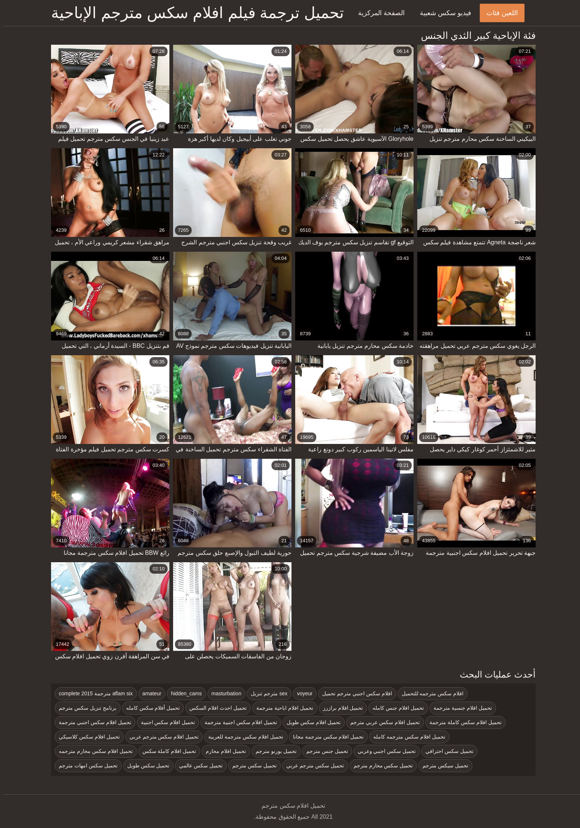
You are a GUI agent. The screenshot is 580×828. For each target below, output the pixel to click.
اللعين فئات (499, 13)
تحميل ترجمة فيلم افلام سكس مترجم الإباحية (194, 12)
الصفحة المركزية (378, 13)
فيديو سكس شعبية (442, 13)
